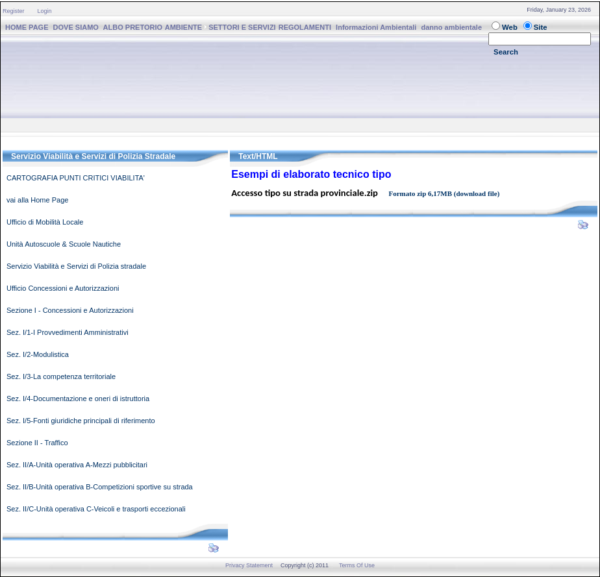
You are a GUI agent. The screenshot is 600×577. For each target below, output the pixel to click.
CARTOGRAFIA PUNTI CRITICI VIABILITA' (75, 178)
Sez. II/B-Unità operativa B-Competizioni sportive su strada (99, 487)
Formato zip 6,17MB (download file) (444, 193)
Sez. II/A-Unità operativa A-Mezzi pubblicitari (76, 465)
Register (14, 11)
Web (510, 27)
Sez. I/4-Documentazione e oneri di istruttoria (77, 398)
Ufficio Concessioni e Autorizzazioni (62, 288)
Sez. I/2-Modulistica (37, 354)
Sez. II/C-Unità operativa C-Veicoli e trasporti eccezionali (96, 509)
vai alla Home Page (37, 200)
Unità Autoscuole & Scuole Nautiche (63, 244)
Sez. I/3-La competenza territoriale (61, 376)
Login (45, 11)
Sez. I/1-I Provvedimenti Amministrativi (67, 332)
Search (506, 52)
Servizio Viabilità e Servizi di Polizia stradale (76, 266)
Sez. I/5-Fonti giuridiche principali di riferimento (80, 420)
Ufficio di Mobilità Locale (44, 222)
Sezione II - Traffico (37, 443)
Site (540, 27)
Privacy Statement (249, 565)
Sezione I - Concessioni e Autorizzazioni (70, 310)
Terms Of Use (357, 565)
